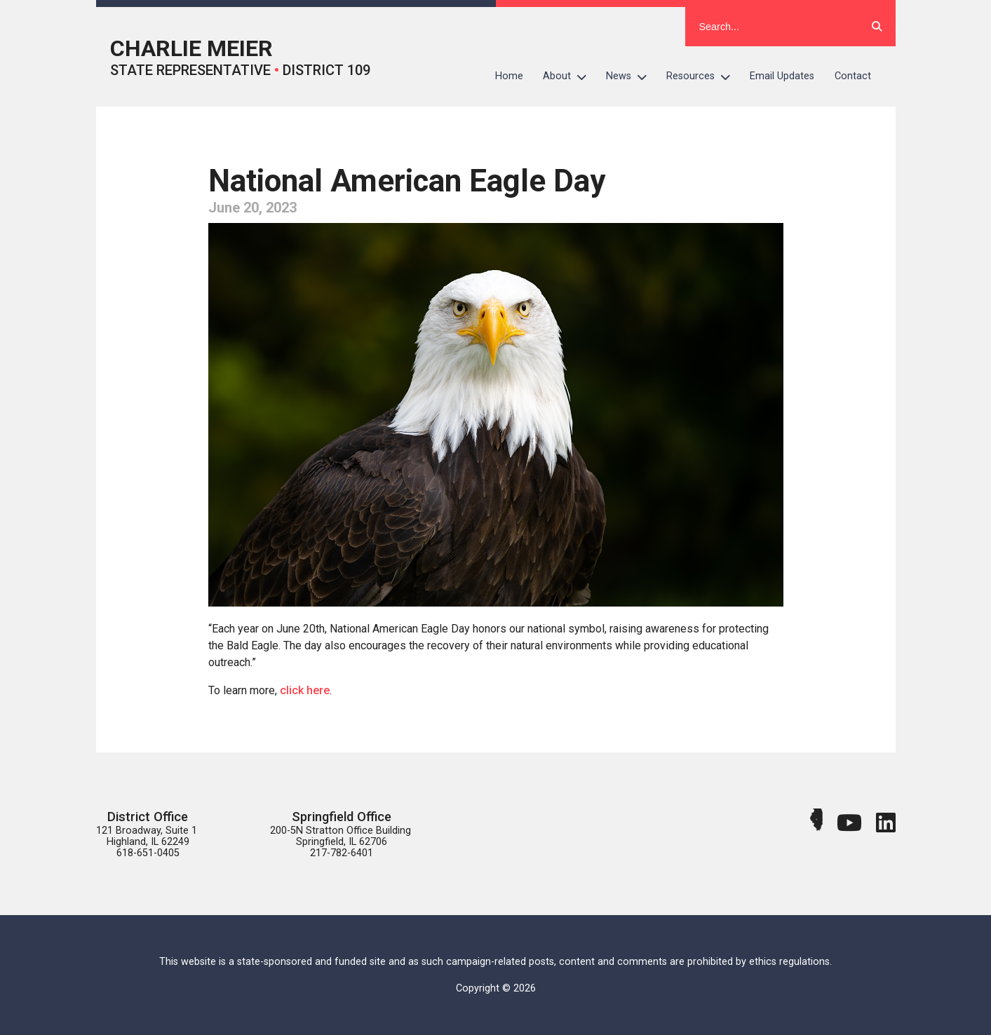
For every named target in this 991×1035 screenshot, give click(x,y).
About (569, 76)
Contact (853, 76)
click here (305, 690)
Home (509, 76)
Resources (703, 76)
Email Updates (782, 76)
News (631, 76)
